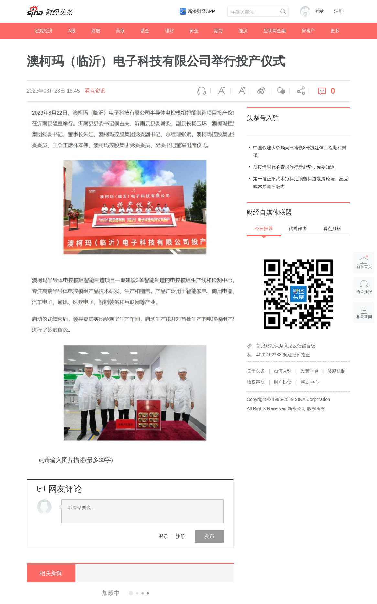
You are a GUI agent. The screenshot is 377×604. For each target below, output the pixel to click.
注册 (338, 11)
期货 (218, 30)
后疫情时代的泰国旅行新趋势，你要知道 (294, 167)
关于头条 (256, 371)
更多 (334, 30)
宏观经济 (44, 30)
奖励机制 (337, 371)
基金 (144, 30)
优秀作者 (298, 228)
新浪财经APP (201, 11)
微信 (279, 91)
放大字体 (240, 91)
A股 (72, 30)
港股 (95, 30)
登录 (163, 536)
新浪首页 (364, 262)
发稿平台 (310, 371)
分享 (299, 91)
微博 (260, 91)
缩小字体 (220, 91)
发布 (209, 536)
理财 (169, 30)
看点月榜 (332, 228)
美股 (120, 30)
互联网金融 (274, 30)
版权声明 (256, 382)
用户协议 (283, 382)
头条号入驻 (263, 117)
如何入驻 (283, 371)
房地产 (308, 30)
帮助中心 (310, 382)
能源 (243, 30)
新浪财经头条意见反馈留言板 (285, 345)
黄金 (194, 30)
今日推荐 (264, 228)
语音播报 (200, 91)
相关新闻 (51, 573)
